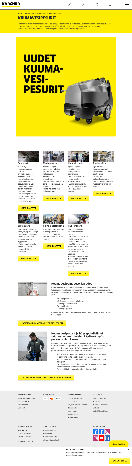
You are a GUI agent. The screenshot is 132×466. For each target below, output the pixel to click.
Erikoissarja (24, 226)
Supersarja (23, 163)
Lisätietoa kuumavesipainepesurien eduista (42, 323)
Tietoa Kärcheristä (100, 405)
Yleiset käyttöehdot (51, 440)
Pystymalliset (100, 163)
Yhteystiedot (73, 417)
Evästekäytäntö (49, 430)
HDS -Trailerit (75, 226)
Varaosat (21, 408)
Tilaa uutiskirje (119, 461)
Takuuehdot (72, 408)
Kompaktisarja (75, 163)
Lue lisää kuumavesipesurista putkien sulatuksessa (46, 378)
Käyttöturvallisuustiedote (78, 405)
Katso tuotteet (28, 208)
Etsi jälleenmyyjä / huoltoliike (75, 400)
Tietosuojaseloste (50, 437)
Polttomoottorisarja (53, 226)
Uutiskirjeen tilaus (100, 411)
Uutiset (96, 408)
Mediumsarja (50, 163)
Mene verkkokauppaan (27, 398)
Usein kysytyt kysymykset (73, 412)
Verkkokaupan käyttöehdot (23, 403)
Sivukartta (97, 401)
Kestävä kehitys (99, 398)
